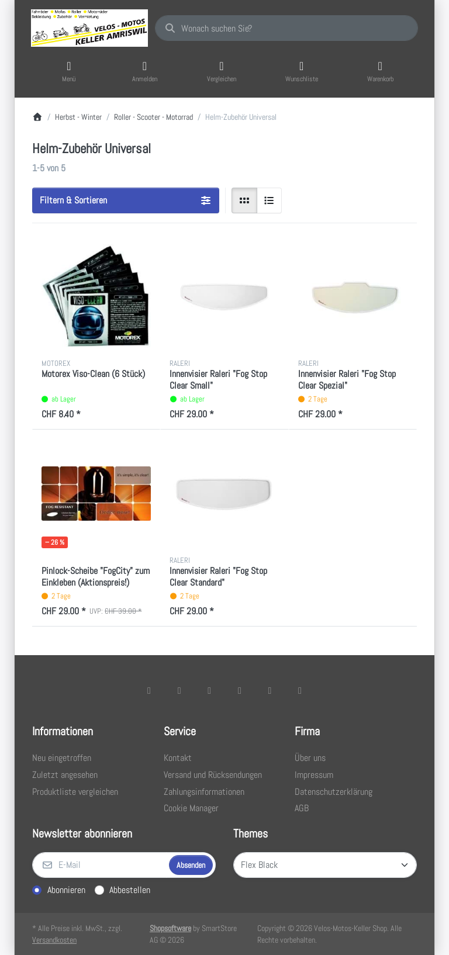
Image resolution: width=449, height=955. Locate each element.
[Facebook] (149, 690)
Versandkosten (54, 940)
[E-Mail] (99, 865)
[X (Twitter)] (179, 690)
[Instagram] (209, 690)
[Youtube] (270, 690)
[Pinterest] (300, 690)
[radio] (244, 200)
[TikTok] (240, 690)
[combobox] (286, 28)
